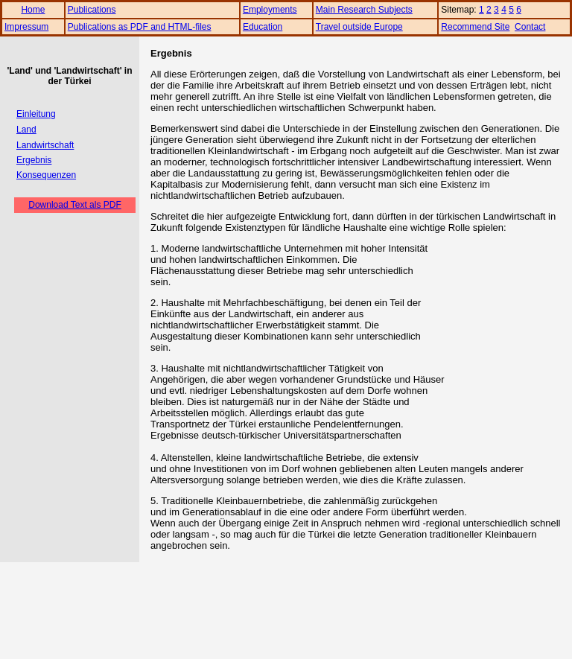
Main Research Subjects (364, 9)
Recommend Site (475, 27)
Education (262, 27)
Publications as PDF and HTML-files (140, 27)
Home (33, 9)
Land (26, 129)
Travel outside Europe (359, 27)
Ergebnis (33, 160)
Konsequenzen (46, 175)
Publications (92, 9)
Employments (270, 9)
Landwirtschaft (45, 145)
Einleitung (36, 114)
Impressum (26, 27)
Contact (530, 27)
